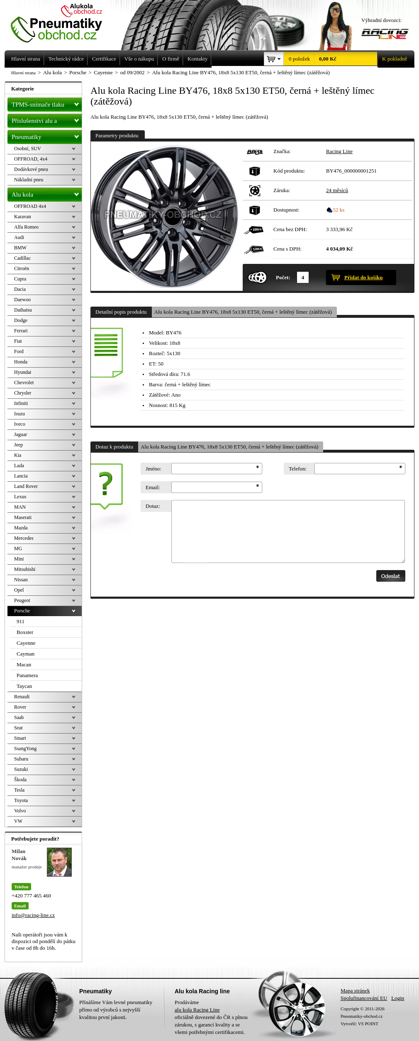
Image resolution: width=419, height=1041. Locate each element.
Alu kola (47, 193)
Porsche (22, 611)
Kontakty (197, 59)
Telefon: (298, 469)
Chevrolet (24, 382)
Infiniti (21, 403)
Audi (19, 237)
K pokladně (392, 59)
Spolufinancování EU (364, 998)
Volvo (20, 811)
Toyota (21, 800)
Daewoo (22, 299)
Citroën (21, 268)
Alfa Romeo (26, 227)
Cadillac (22, 258)
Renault (21, 697)
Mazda (21, 528)
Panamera (27, 675)
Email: (153, 487)
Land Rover (26, 486)
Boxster (25, 632)
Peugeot (22, 600)
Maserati (23, 517)
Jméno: (153, 469)
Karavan (22, 216)
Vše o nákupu (139, 59)
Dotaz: (153, 506)
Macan (24, 664)
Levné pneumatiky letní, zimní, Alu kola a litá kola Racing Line (63, 21)
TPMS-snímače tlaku (47, 103)
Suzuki (21, 769)
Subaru (21, 759)
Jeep (18, 445)
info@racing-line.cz (33, 915)
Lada (19, 465)
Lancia (21, 476)
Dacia (20, 289)
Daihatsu (23, 310)
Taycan (24, 686)
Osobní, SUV (27, 148)
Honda (20, 362)
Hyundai (22, 372)
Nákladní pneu (28, 180)
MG (18, 548)
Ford (19, 351)
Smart (20, 738)
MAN (20, 507)
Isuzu (19, 414)
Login (397, 998)
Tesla (19, 790)
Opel (19, 590)
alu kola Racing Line (197, 1010)
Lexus (20, 497)
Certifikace (104, 59)
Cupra (20, 279)
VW (18, 821)
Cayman (25, 654)
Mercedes (24, 538)
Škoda (20, 780)
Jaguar (20, 434)
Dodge (20, 320)
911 (20, 621)
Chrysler (22, 393)
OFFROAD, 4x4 (30, 159)
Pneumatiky (47, 135)
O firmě (170, 59)
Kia (17, 455)
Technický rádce (66, 59)
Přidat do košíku (363, 277)
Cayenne (26, 643)
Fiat (18, 341)
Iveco (19, 424)
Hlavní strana (23, 72)
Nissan (21, 580)
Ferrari (21, 331)
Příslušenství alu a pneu (47, 121)
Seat (18, 728)
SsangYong (25, 748)
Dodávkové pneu (31, 169)
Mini (19, 559)
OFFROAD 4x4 (30, 206)
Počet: (283, 277)
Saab (19, 717)
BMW (20, 248)
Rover (20, 707)
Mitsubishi (24, 569)
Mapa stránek (355, 990)
